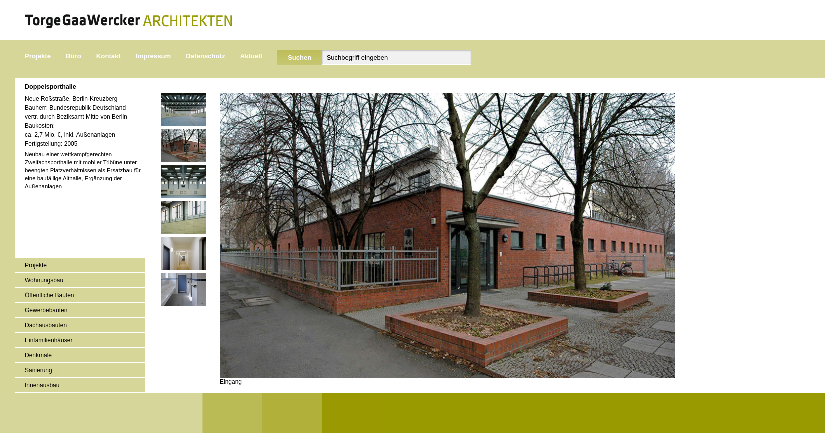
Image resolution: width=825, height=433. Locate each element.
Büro (74, 56)
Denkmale (38, 355)
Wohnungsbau (44, 280)
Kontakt (108, 56)
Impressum (153, 56)
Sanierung (38, 370)
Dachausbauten (46, 325)
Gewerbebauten (46, 310)
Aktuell (251, 56)
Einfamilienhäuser (48, 340)
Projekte (38, 56)
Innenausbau (42, 385)
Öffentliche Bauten (49, 295)
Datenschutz (205, 56)
